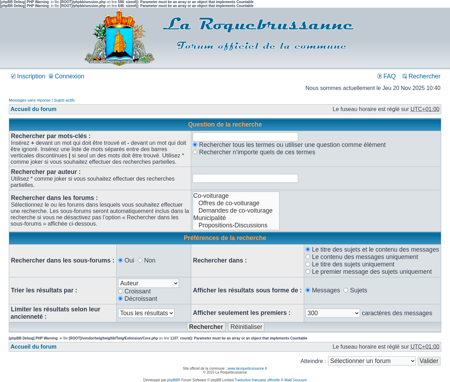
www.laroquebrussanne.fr (247, 368)
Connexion (66, 76)
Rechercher (422, 76)
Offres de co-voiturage (236, 203)
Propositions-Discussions (236, 225)
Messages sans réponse (30, 100)
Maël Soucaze (295, 380)
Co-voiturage (236, 196)
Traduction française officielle (257, 380)
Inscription (28, 76)
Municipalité (236, 218)
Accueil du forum (34, 109)
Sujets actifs (64, 100)
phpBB (172, 380)
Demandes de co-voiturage (236, 210)
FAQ (387, 76)
